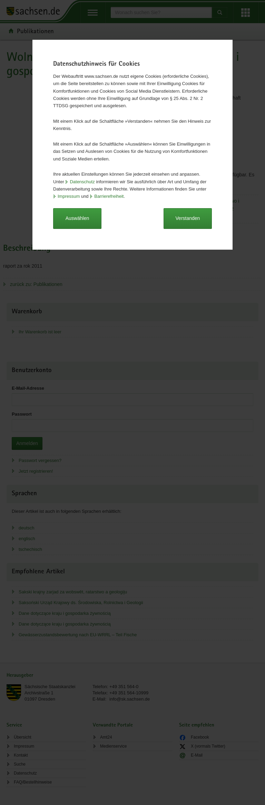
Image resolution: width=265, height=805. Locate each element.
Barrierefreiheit (109, 196)
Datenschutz (82, 181)
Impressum (69, 196)
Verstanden (188, 218)
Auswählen (77, 218)
